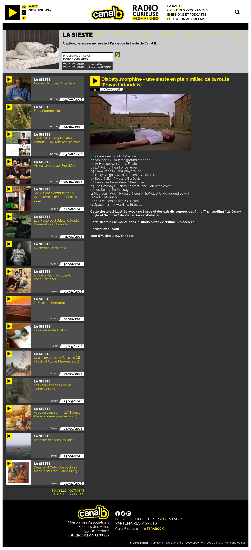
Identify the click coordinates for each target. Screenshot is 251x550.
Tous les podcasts (68, 490)
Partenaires (128, 523)
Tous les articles (69, 494)
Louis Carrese (215, 542)
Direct (33, 6)
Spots (151, 523)
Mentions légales (235, 542)
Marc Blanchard (174, 542)
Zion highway (40, 10)
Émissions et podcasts (186, 15)
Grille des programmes (187, 10)
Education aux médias (186, 19)
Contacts (173, 519)
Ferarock (155, 529)
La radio (174, 6)
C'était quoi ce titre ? (137, 519)
